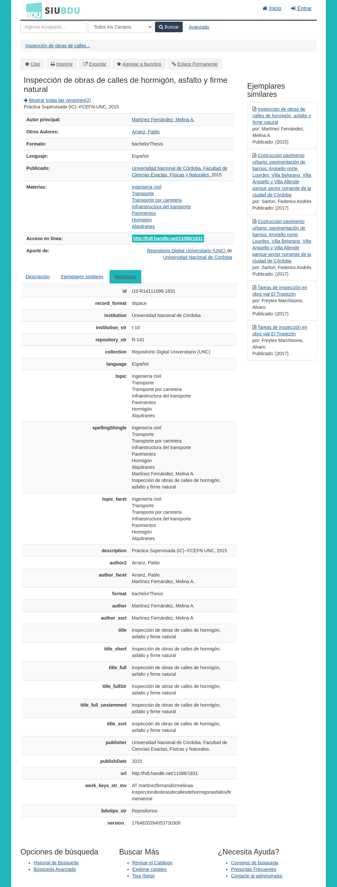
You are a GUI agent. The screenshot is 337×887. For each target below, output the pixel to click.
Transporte (143, 193)
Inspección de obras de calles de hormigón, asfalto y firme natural (281, 115)
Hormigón (142, 219)
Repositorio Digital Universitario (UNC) (187, 250)
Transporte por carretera (157, 200)
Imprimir (64, 64)
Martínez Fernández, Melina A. (163, 119)
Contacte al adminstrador (256, 875)
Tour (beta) (143, 875)
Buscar (169, 27)
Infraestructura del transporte (161, 206)
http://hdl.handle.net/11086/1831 (168, 238)
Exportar (97, 64)
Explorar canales (149, 869)
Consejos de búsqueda (254, 862)
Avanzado (199, 27)
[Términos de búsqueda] (53, 27)
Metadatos (125, 276)
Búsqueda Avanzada (55, 869)
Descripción (38, 276)
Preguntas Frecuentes (253, 869)
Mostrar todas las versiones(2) (57, 100)
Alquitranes (143, 226)
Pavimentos (144, 213)
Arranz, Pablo (146, 131)
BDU (32, 10)
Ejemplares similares (82, 276)
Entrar (301, 8)
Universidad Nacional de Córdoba (197, 257)
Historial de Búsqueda (56, 862)
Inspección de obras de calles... (57, 45)
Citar (35, 64)
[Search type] (120, 27)
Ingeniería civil (147, 187)
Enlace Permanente (197, 64)
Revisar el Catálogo (152, 862)
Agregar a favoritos (141, 64)
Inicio (272, 8)
